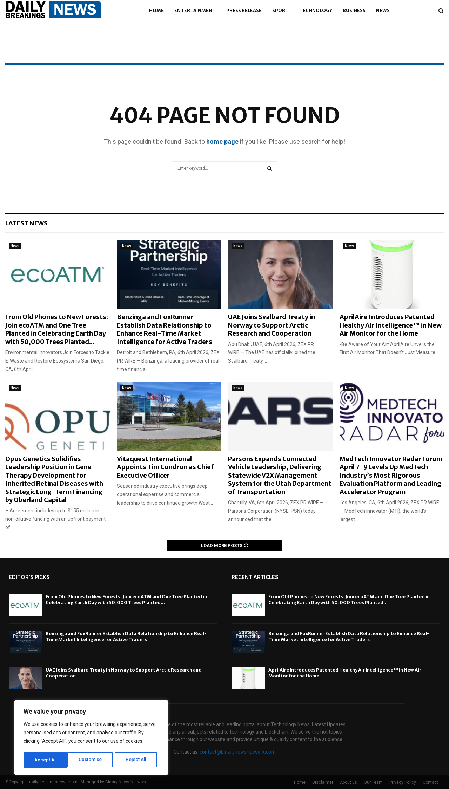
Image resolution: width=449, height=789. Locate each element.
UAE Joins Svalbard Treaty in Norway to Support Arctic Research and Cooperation (271, 325)
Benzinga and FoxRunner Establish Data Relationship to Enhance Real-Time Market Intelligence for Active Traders (164, 329)
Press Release (244, 10)
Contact (430, 782)
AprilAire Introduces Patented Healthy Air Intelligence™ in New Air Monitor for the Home (391, 325)
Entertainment (195, 10)
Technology (315, 10)
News (383, 10)
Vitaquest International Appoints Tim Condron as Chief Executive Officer (165, 467)
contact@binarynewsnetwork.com (238, 752)
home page (222, 141)
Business (354, 10)
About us (348, 782)
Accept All (137, 760)
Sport (280, 10)
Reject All (92, 760)
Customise (46, 760)
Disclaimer (322, 782)
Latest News (26, 223)
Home (156, 10)
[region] (91, 738)
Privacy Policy (402, 782)
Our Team (373, 782)
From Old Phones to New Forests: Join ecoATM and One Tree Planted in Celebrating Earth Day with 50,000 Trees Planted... (56, 329)
